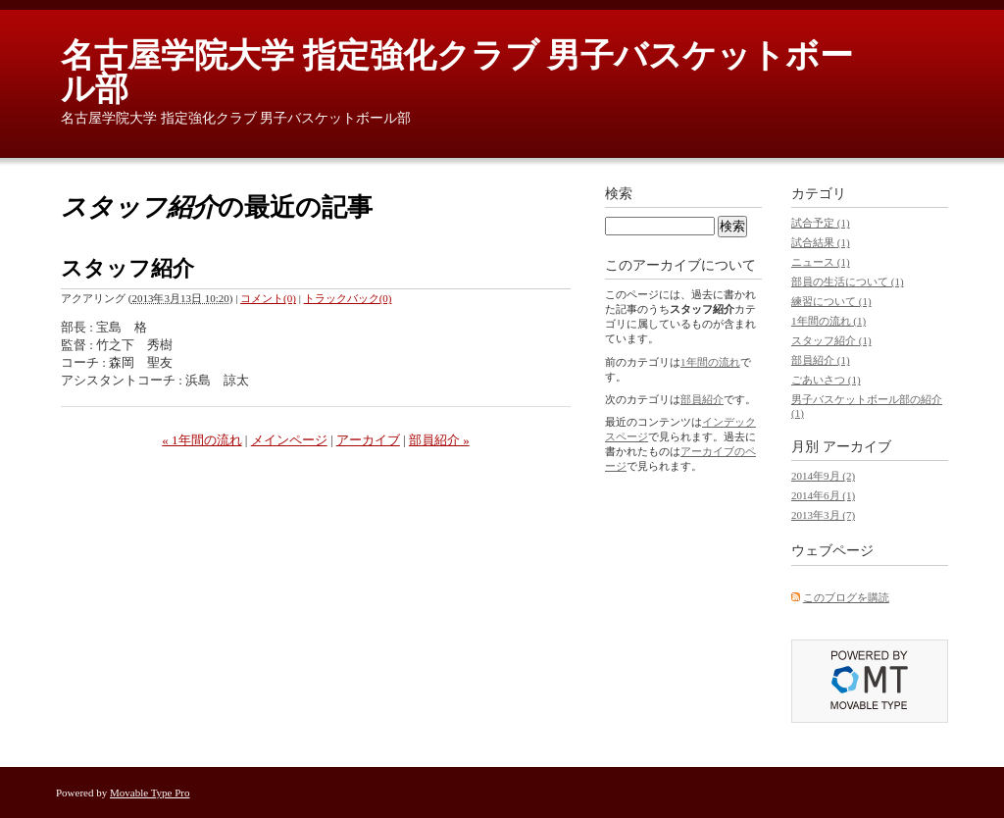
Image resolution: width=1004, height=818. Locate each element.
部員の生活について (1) (847, 281)
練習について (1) (831, 301)
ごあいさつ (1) (826, 379)
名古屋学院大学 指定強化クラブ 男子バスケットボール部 (457, 72)
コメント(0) (268, 298)
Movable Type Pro (150, 792)
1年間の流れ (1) (828, 321)
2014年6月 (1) (823, 495)
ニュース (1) (820, 262)
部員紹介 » (439, 440)
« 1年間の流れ (201, 440)
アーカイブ (368, 440)
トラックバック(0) (348, 298)
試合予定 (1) (820, 223)
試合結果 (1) (820, 242)
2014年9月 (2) (823, 476)
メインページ (289, 440)
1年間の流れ (710, 362)
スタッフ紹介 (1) (831, 340)
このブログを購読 (846, 597)
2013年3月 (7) (823, 515)
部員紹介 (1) (820, 360)
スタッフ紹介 (127, 268)
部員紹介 (702, 399)
